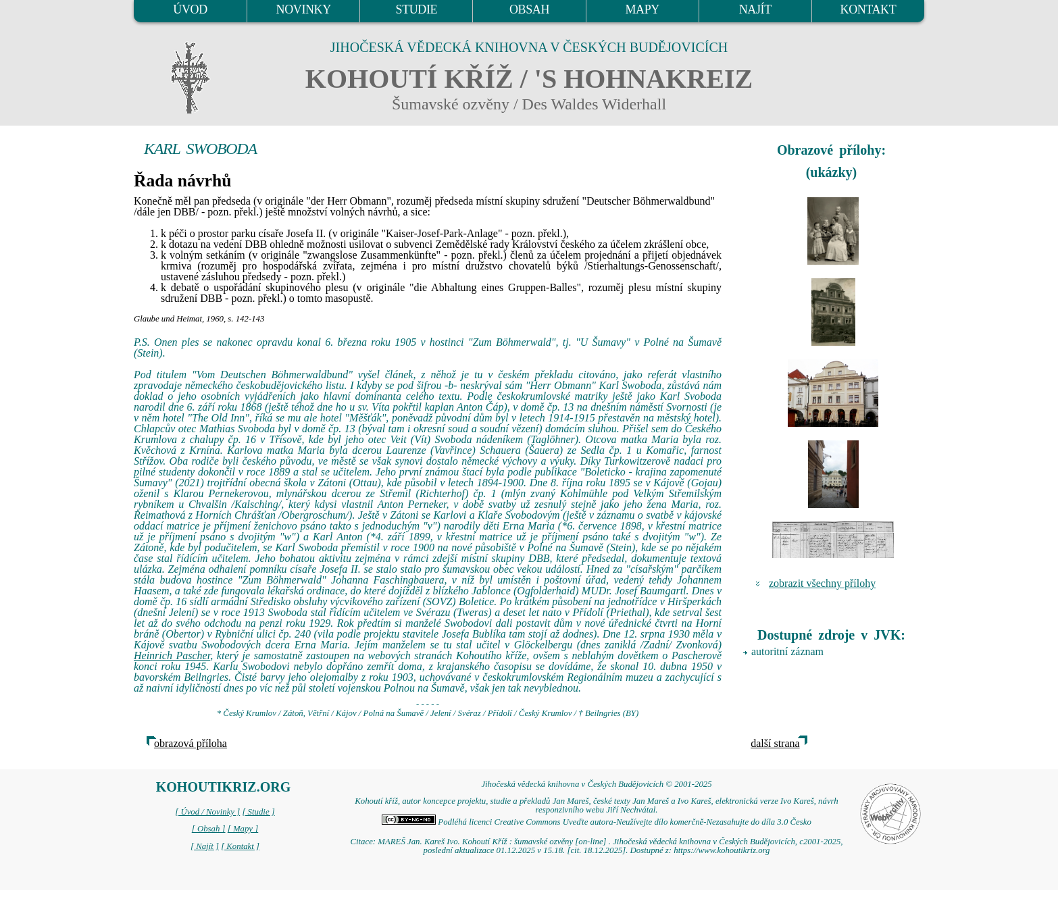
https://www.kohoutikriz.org (722, 850)
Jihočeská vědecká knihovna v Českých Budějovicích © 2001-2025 (596, 784)
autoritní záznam (787, 651)
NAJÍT (755, 9)
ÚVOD (190, 9)
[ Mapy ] (243, 828)
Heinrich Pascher (172, 655)
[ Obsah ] (209, 828)
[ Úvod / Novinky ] (207, 812)
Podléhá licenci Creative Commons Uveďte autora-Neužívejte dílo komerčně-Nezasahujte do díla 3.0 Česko (596, 822)
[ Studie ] (258, 812)
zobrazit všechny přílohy (822, 583)
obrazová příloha (190, 743)
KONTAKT (868, 9)
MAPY (642, 9)
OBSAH (529, 9)
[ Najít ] (205, 846)
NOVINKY (303, 9)
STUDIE (417, 9)
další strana (775, 743)
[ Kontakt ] (240, 846)
